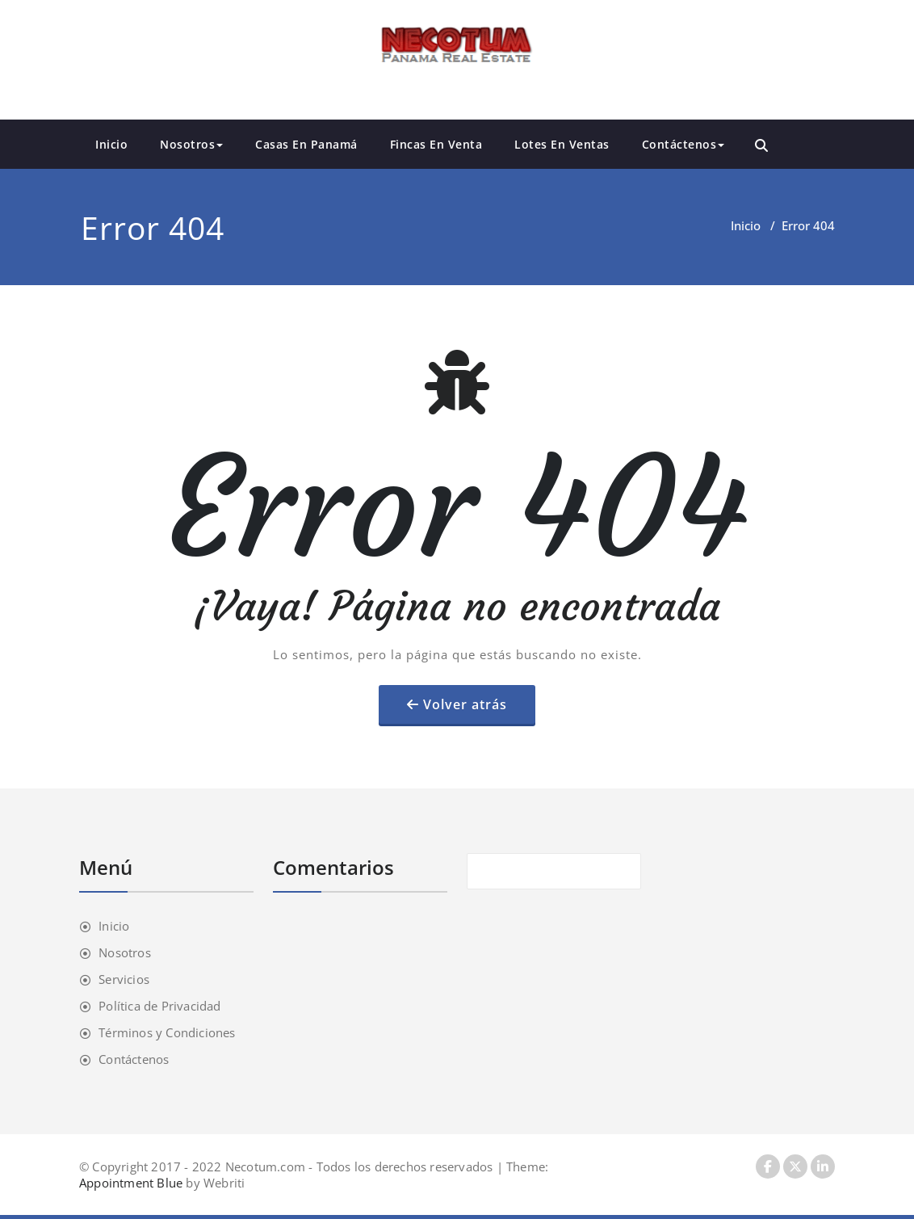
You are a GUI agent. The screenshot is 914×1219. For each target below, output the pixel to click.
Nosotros (191, 144)
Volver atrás (465, 704)
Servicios (124, 979)
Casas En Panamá (306, 144)
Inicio (111, 144)
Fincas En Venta (436, 144)
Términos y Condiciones (167, 1032)
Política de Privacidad (159, 1006)
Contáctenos (683, 144)
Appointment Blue (130, 1183)
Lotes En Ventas (562, 144)
